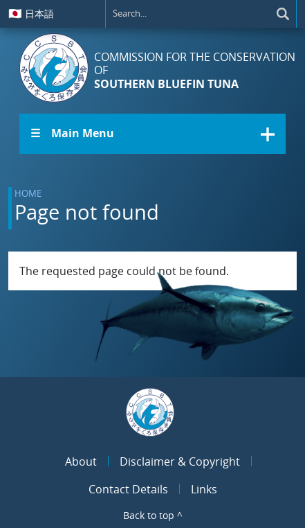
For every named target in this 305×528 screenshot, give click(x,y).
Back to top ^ (153, 515)
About (81, 461)
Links (204, 489)
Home (28, 193)
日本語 (31, 13)
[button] (152, 134)
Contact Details (128, 489)
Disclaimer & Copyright (180, 461)
